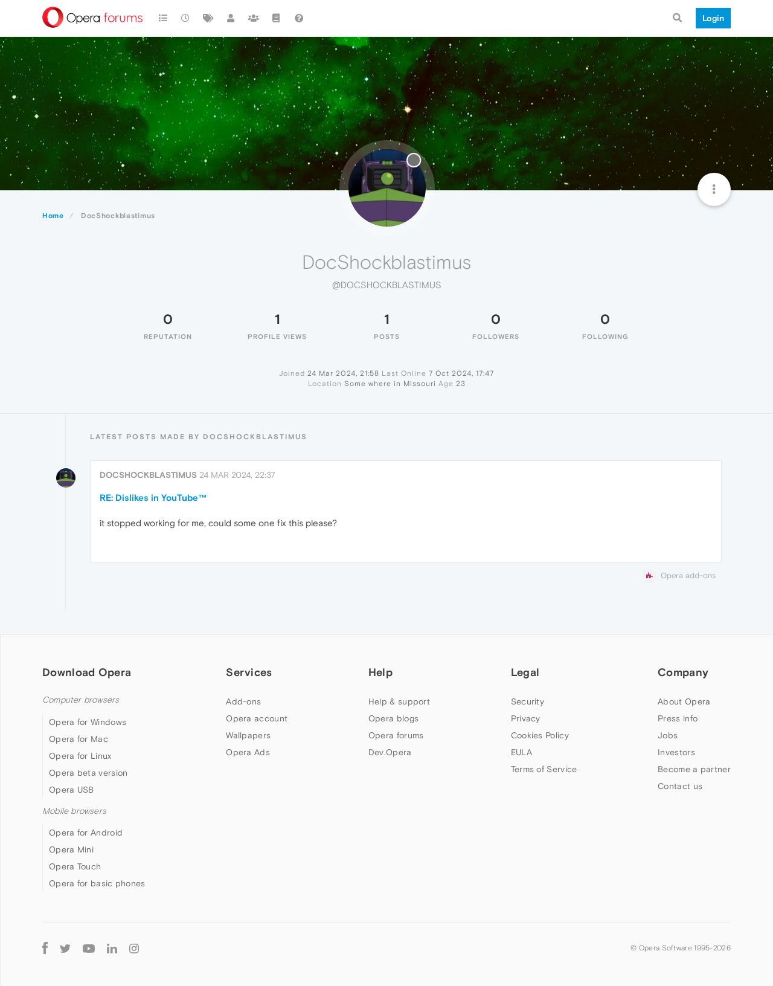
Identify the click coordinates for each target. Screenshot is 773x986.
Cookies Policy (540, 735)
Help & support (399, 701)
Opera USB (71, 789)
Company (683, 672)
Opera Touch (75, 866)
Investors (676, 752)
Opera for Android (86, 832)
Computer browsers (80, 700)
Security (527, 701)
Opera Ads (248, 752)
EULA (521, 752)
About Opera (684, 701)
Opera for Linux (80, 756)
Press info (678, 718)
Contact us (680, 786)
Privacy (525, 718)
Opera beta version (88, 773)
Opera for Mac (78, 739)
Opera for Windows (87, 722)
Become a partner (694, 769)
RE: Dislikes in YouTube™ (153, 497)
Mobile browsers (74, 811)
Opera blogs (393, 718)
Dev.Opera (390, 752)
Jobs (668, 735)
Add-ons (243, 701)
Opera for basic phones (97, 883)
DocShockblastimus (148, 475)
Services (249, 672)
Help (380, 672)
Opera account (256, 718)
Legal (525, 672)
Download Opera (86, 672)
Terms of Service (544, 769)
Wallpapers (248, 735)
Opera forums (396, 735)
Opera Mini (71, 849)
